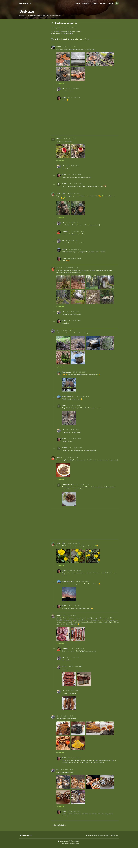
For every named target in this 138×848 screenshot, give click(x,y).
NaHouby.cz (25, 3)
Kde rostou (85, 3)
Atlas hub (95, 3)
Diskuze (110, 3)
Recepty (103, 3)
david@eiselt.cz (74, 843)
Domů (78, 3)
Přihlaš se (54, 33)
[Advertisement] (33, 50)
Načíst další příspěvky (59, 825)
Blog (117, 835)
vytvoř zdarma (68, 33)
